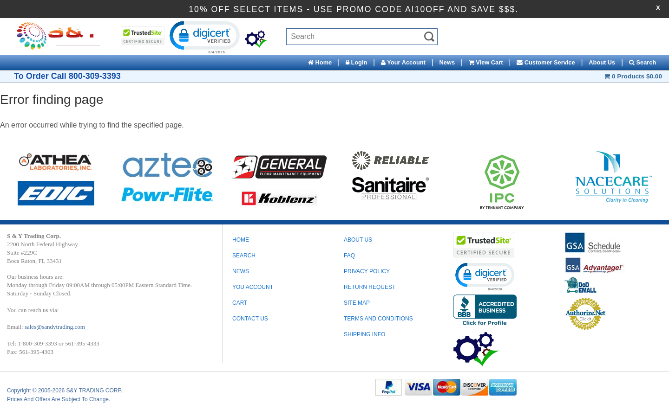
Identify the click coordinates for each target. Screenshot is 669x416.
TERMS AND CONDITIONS (378, 318)
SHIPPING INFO (364, 334)
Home (320, 62)
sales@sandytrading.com (55, 326)
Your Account (403, 62)
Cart (239, 303)
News (447, 62)
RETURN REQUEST (369, 287)
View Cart (486, 62)
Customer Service (546, 62)
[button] (204, 36)
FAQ (349, 255)
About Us (602, 62)
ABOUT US (358, 240)
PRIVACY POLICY (367, 271)
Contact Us (250, 318)
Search (642, 62)
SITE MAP (357, 303)
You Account (252, 287)
